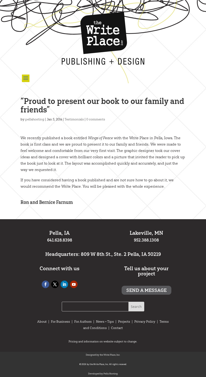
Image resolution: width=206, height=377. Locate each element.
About (42, 321)
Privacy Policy (144, 321)
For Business (60, 321)
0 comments (95, 119)
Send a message (146, 290)
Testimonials (74, 119)
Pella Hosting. (110, 373)
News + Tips (105, 321)
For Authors (83, 321)
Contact (117, 328)
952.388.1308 (146, 240)
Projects (124, 321)
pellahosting (34, 119)
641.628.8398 (59, 240)
